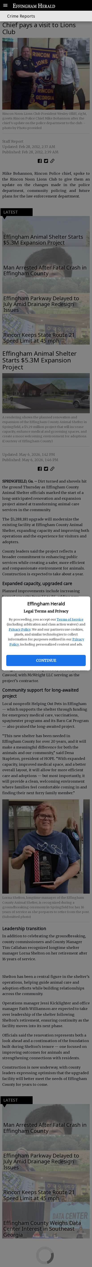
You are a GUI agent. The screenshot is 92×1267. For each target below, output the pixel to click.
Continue (46, 660)
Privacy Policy (20, 629)
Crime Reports (21, 16)
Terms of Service (70, 619)
